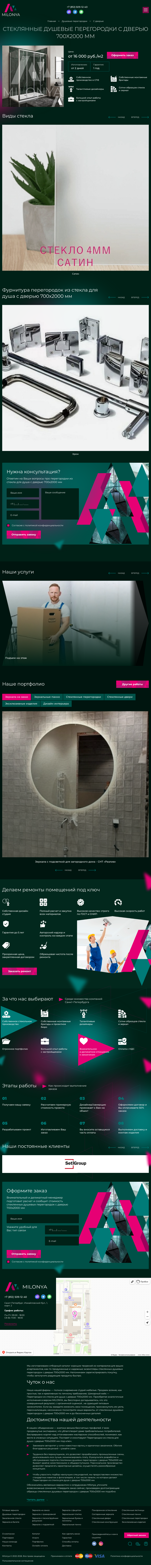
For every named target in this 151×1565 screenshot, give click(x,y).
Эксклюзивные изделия (134, 1522)
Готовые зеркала (10, 1510)
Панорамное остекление (104, 1510)
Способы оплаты (70, 1541)
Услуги (35, 1538)
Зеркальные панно (71, 1524)
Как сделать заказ (71, 1534)
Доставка (66, 1545)
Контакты (7, 1545)
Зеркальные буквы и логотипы (72, 1519)
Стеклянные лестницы (133, 1510)
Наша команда (9, 1541)
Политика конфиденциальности (126, 1556)
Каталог (36, 1534)
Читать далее (36, 1499)
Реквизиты (10, 1323)
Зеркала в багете (10, 1522)
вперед (140, 117)
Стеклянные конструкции (105, 1522)
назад (116, 117)
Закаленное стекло (11, 1518)
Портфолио (38, 1541)
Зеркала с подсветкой (43, 1524)
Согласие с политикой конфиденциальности (37, 525)
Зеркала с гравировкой (44, 1514)
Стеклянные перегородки (135, 1518)
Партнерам (8, 1538)
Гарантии (67, 1538)
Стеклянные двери (101, 1518)
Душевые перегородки (13, 1514)
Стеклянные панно (131, 1514)
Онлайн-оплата (40, 1545)
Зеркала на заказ (41, 1510)
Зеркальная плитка (72, 1514)
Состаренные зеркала (103, 1514)
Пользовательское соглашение (17, 1561)
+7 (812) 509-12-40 (77, 7)
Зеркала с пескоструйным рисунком (45, 1519)
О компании (8, 1534)
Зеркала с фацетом (71, 1510)
